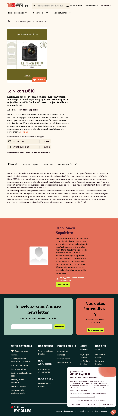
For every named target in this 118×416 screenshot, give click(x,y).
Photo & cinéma (18, 386)
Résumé (12, 164)
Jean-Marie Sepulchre (27, 110)
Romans (14, 355)
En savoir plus (63, 284)
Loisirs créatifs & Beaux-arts (22, 374)
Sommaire (48, 164)
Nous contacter (64, 362)
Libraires (61, 355)
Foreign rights (63, 358)
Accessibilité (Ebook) (67, 164)
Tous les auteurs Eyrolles (45, 352)
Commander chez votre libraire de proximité (28, 152)
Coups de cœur (20, 351)
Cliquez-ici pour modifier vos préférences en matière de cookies (81, 411)
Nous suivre (105, 5)
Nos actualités (60, 13)
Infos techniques (30, 164)
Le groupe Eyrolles (84, 356)
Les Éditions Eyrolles (85, 362)
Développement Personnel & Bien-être (21, 360)
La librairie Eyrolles (99, 362)
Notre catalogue (16, 13)
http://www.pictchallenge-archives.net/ (70, 279)
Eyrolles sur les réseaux (45, 385)
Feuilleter (39, 79)
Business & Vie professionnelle (18, 391)
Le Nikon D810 (42, 21)
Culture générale (18, 369)
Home (8, 21)
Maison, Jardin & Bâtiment (18, 381)
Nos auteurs (38, 13)
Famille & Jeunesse (19, 365)
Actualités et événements (44, 370)
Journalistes (62, 351)
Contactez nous (95, 330)
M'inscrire (59, 326)
